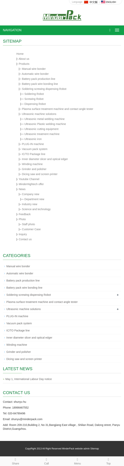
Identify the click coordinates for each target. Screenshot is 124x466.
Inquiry (23, 234)
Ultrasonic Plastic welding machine (45, 124)
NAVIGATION (12, 30)
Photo (22, 219)
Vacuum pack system (34, 149)
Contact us (25, 239)
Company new (30, 194)
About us (24, 58)
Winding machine (32, 164)
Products (24, 63)
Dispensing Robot (35, 103)
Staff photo (28, 224)
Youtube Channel (29, 179)
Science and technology (36, 209)
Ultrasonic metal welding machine (44, 119)
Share (15, 461)
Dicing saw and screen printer (39, 174)
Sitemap (94, 448)
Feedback (24, 214)
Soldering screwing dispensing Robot (44, 88)
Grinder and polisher (34, 169)
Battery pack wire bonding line (40, 83)
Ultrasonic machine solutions (39, 113)
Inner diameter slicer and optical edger (45, 159)
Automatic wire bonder (35, 73)
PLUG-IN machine (33, 144)
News (22, 189)
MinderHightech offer (31, 184)
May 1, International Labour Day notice (28, 379)
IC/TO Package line (33, 154)
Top (108, 461)
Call (46, 461)
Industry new (29, 204)
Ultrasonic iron (33, 139)
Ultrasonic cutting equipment (41, 129)
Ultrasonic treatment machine (42, 134)
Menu (77, 461)
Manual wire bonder (34, 68)
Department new (34, 199)
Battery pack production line (38, 78)
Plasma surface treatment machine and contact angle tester (57, 108)
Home (20, 53)
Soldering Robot (34, 93)
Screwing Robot (34, 98)
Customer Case (31, 229)
